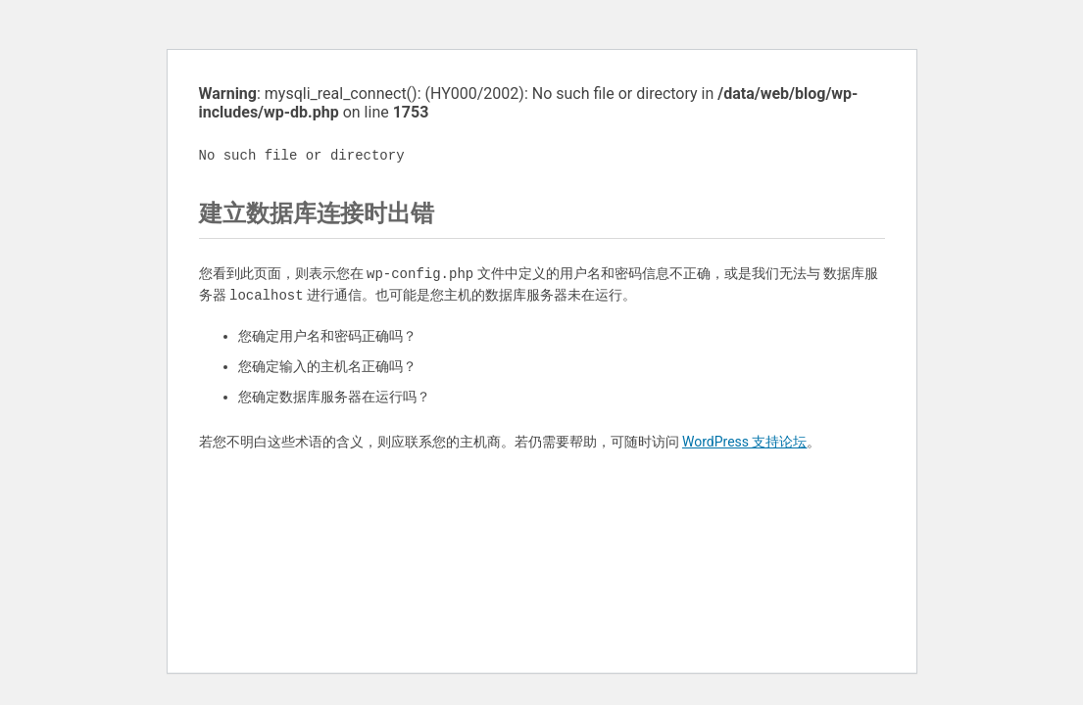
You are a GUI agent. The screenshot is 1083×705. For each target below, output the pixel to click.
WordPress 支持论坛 (745, 441)
